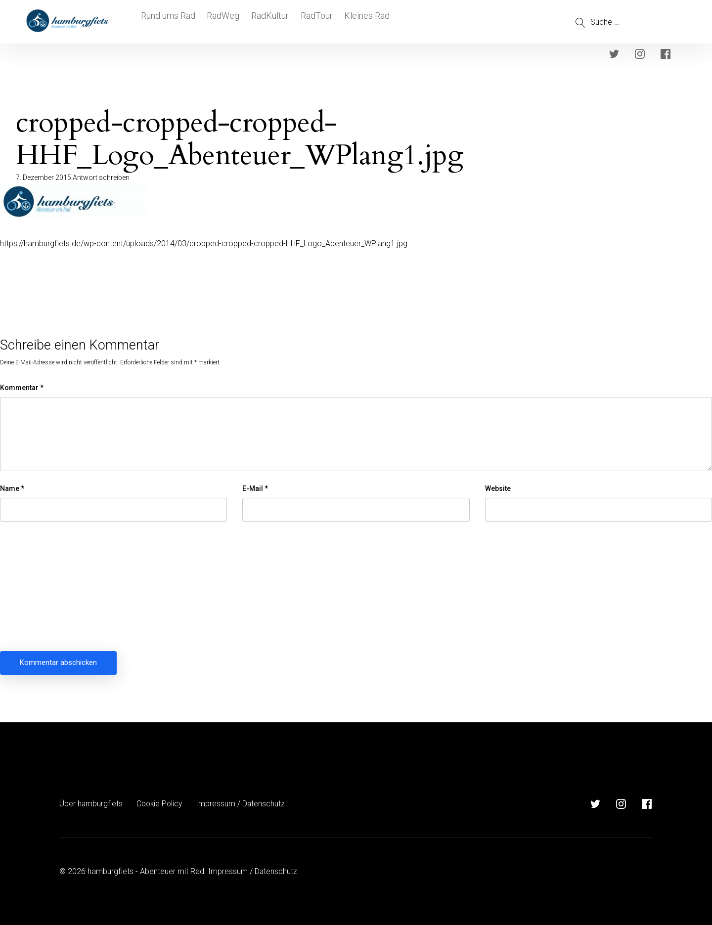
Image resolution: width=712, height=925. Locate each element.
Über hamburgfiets (91, 803)
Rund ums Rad (167, 21)
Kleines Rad (374, 21)
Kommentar (22, 388)
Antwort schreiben (101, 177)
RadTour (321, 21)
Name (12, 488)
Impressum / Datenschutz (244, 803)
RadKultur (272, 21)
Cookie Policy (161, 803)
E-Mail (255, 488)
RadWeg (224, 21)
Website (498, 488)
